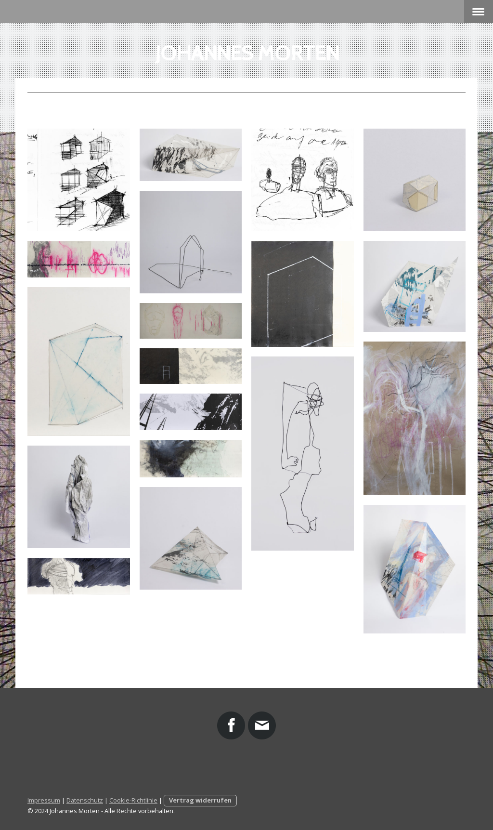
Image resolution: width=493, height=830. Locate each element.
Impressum (43, 800)
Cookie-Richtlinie (133, 800)
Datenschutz (84, 800)
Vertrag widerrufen (200, 800)
